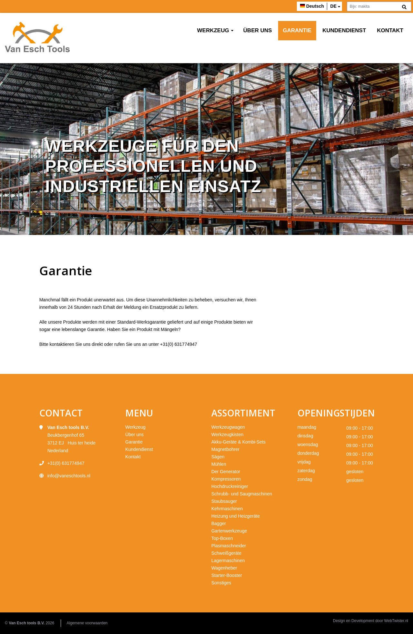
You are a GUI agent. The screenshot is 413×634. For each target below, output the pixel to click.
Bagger (218, 523)
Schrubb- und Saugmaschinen (241, 493)
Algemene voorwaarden (87, 623)
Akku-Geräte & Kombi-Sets (238, 441)
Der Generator (225, 471)
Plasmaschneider (228, 545)
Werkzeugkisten (227, 434)
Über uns (257, 30)
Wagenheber (224, 568)
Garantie (297, 30)
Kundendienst (344, 30)
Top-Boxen (222, 538)
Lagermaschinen (228, 560)
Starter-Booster (226, 575)
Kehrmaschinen (227, 508)
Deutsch (315, 6)
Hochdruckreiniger (229, 486)
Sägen (217, 456)
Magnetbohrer (225, 449)
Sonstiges (221, 582)
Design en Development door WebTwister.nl (370, 621)
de (333, 6)
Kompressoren (226, 479)
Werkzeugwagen (228, 427)
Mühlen (218, 464)
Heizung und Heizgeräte (235, 516)
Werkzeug (213, 30)
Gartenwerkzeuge (229, 530)
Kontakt (390, 30)
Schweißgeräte (226, 553)
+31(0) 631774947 (178, 344)
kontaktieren (62, 344)
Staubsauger (224, 501)
